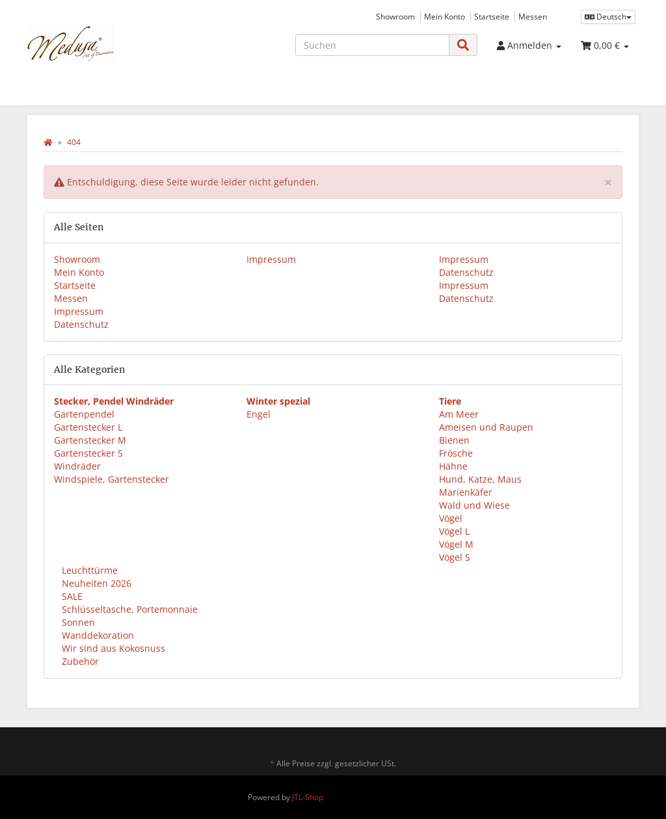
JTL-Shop (307, 797)
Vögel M (456, 544)
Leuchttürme (88, 570)
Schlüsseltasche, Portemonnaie (128, 609)
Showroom (395, 16)
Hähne (453, 466)
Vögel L (454, 531)
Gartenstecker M (90, 440)
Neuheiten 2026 (95, 583)
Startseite (491, 16)
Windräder (77, 466)
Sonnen (77, 622)
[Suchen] (372, 45)
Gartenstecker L (88, 427)
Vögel (450, 518)
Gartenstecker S (88, 453)
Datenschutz (466, 272)
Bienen (454, 440)
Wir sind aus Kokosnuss (112, 648)
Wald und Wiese (474, 505)
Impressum (271, 259)
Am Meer (459, 414)
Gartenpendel (84, 414)
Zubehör (79, 661)
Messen (532, 16)
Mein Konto (444, 16)
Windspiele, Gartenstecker (111, 479)
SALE (71, 596)
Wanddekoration (96, 635)
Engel (258, 414)
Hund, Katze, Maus (480, 479)
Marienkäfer (465, 492)
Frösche (456, 453)
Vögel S (454, 557)
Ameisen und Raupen (486, 427)
